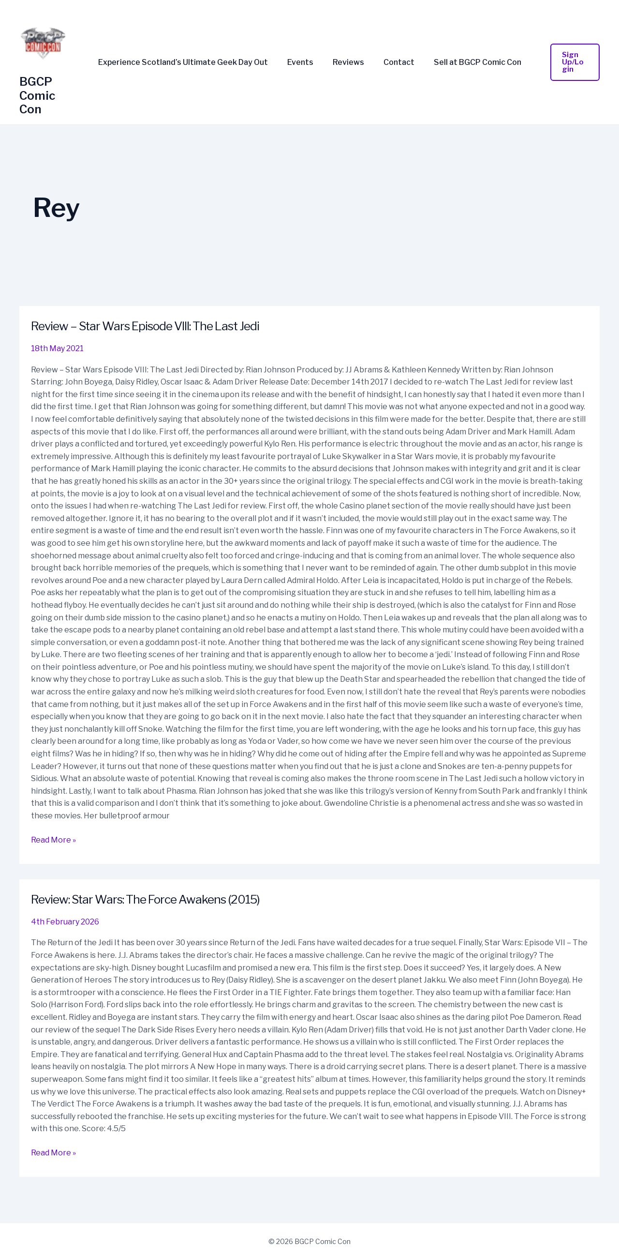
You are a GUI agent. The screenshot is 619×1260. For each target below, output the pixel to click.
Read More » (53, 839)
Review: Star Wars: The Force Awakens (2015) (154, 899)
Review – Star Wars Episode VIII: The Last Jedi (154, 325)
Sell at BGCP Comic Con (470, 62)
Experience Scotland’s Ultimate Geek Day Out (191, 62)
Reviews (348, 62)
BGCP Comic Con (37, 96)
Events (304, 62)
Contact (395, 62)
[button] (570, 62)
